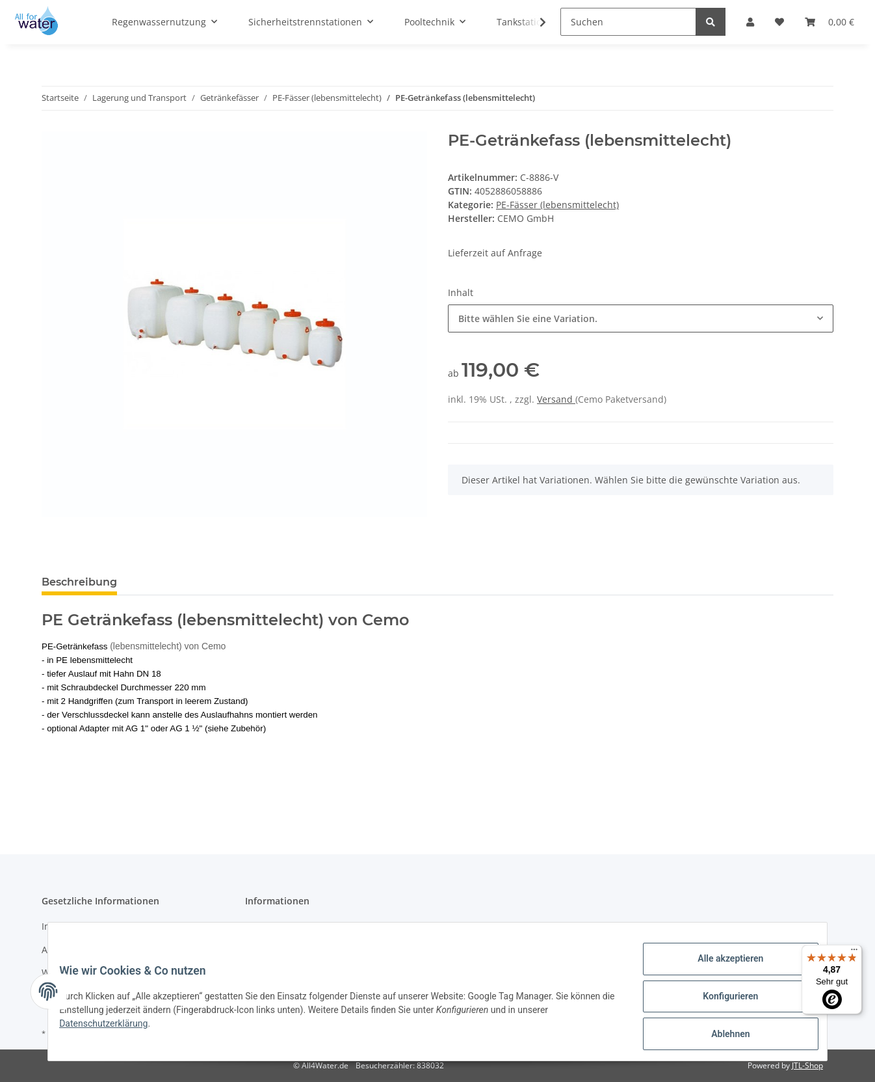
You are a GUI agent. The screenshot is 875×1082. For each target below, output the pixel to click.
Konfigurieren (720, 1002)
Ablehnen (720, 1036)
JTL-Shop (807, 1065)
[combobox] (640, 318)
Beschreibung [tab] (79, 582)
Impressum (66, 926)
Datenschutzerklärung (113, 1029)
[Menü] (854, 952)
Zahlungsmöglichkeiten (295, 926)
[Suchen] (628, 22)
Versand (556, 399)
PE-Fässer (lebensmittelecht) (557, 204)
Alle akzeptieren (720, 968)
